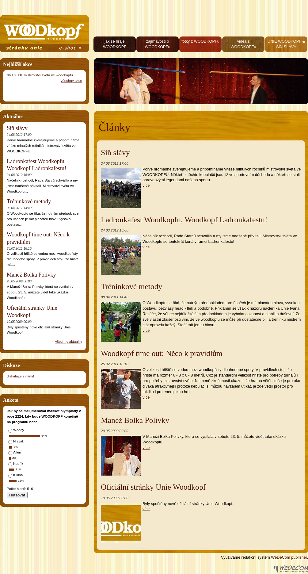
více (146, 185)
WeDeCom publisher (289, 557)
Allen (17, 452)
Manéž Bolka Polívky (135, 420)
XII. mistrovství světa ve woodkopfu (45, 75)
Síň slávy (115, 152)
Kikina (18, 475)
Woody (18, 430)
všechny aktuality (68, 341)
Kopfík (18, 463)
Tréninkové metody (131, 286)
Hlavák (18, 441)
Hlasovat (17, 495)
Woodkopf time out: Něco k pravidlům (161, 353)
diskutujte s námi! (20, 376)
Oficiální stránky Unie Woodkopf (153, 487)
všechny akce (71, 80)
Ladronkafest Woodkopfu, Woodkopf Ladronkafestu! (184, 219)
